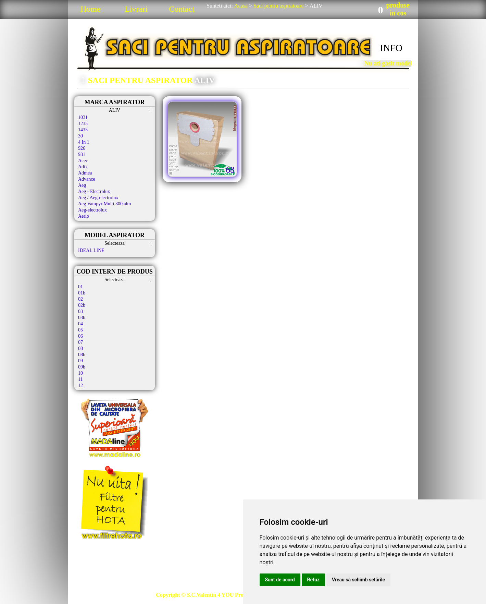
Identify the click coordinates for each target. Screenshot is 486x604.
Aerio (83, 216)
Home (90, 8)
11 (80, 379)
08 (80, 348)
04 (80, 323)
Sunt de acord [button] (280, 579)
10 (80, 373)
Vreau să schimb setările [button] (358, 579)
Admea (85, 173)
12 (80, 385)
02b (81, 305)
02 (80, 299)
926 (81, 148)
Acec (83, 160)
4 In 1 (83, 142)
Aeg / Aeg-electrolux (98, 197)
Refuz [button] (313, 579)
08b (81, 354)
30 (80, 135)
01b (81, 292)
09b (81, 367)
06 (80, 336)
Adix (83, 166)
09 (80, 360)
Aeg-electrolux (92, 210)
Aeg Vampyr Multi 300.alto (104, 203)
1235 (83, 123)
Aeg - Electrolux (94, 191)
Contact (182, 8)
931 (81, 154)
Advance (86, 179)
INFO (391, 48)
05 (80, 330)
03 (80, 311)
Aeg (82, 185)
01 (80, 286)
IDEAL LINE (91, 250)
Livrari (136, 8)
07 (80, 342)
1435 (83, 129)
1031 (83, 117)
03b (81, 317)
